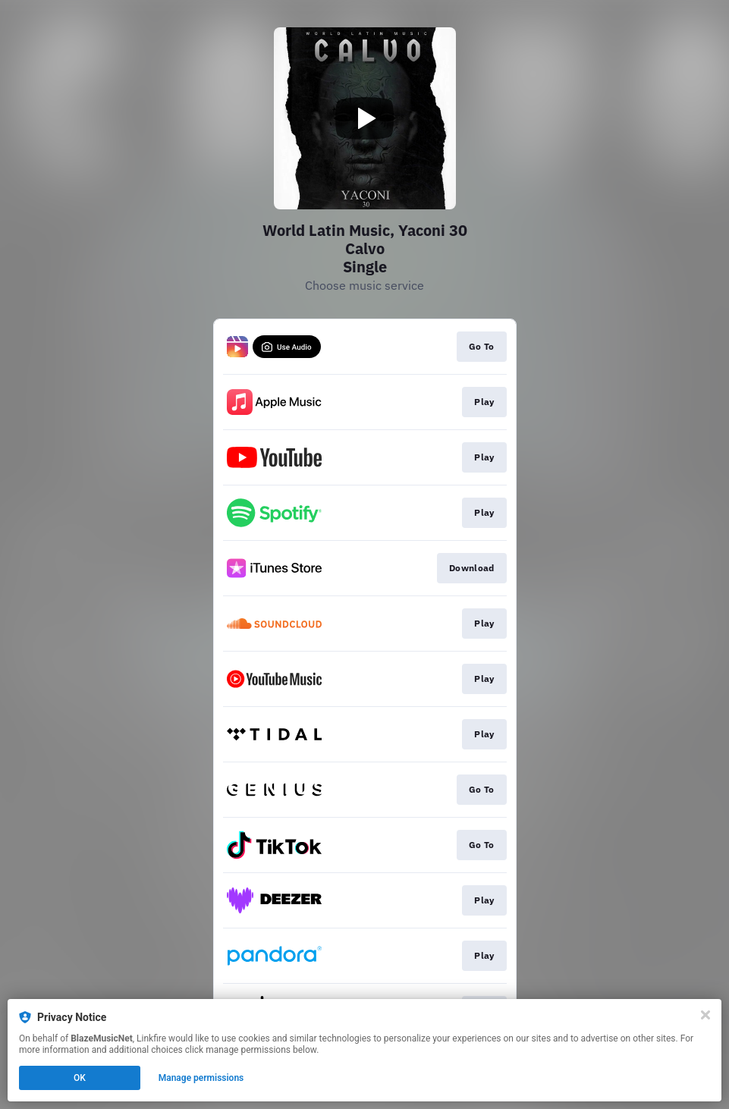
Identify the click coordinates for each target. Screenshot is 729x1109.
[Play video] (364, 118)
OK (80, 1078)
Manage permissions (201, 1078)
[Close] (705, 1015)
